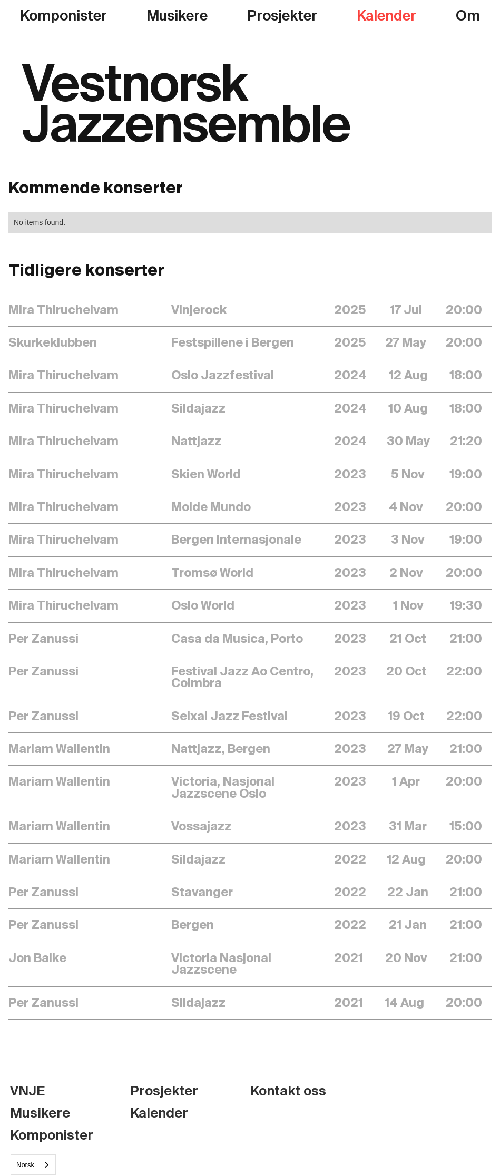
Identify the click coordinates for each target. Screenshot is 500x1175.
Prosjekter (282, 16)
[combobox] (33, 1164)
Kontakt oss (288, 1091)
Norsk (25, 1165)
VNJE (27, 1091)
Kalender (386, 16)
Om (468, 16)
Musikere (177, 16)
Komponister (63, 16)
